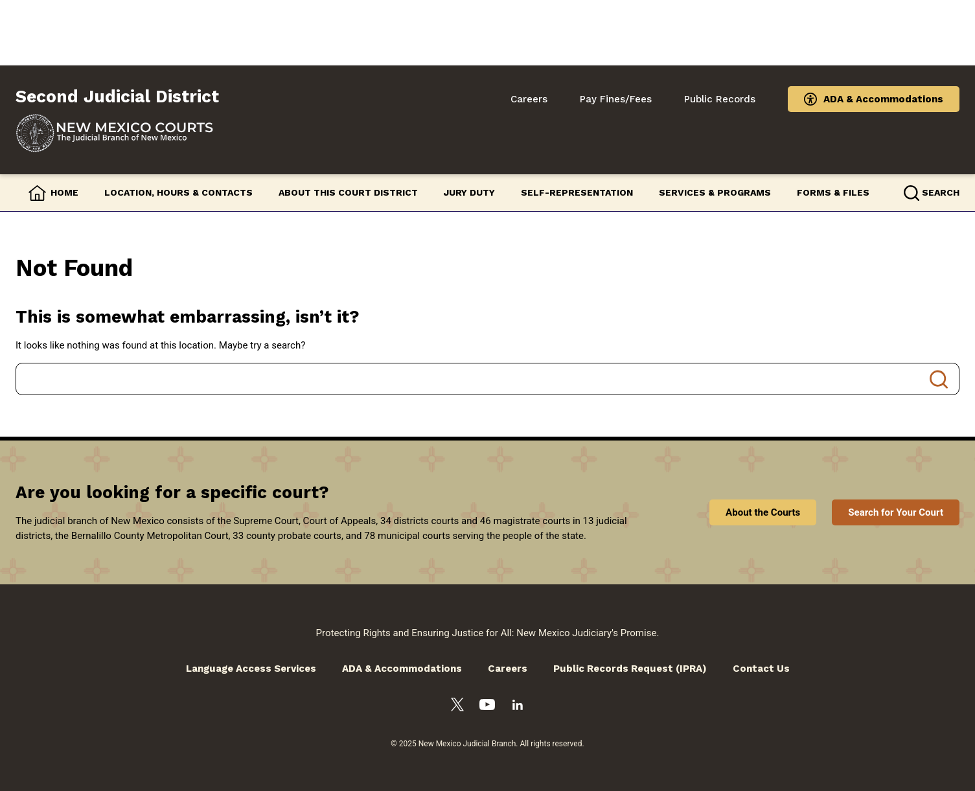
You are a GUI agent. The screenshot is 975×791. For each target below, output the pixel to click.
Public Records (719, 99)
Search (939, 379)
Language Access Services (251, 668)
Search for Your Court (895, 512)
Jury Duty (469, 192)
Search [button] (940, 192)
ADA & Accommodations (883, 99)
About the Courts (763, 512)
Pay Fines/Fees (616, 99)
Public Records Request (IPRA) (630, 668)
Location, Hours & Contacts (178, 192)
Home (64, 192)
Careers (528, 99)
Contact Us (761, 668)
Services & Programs (715, 192)
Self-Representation (577, 192)
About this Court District (348, 192)
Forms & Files (833, 192)
